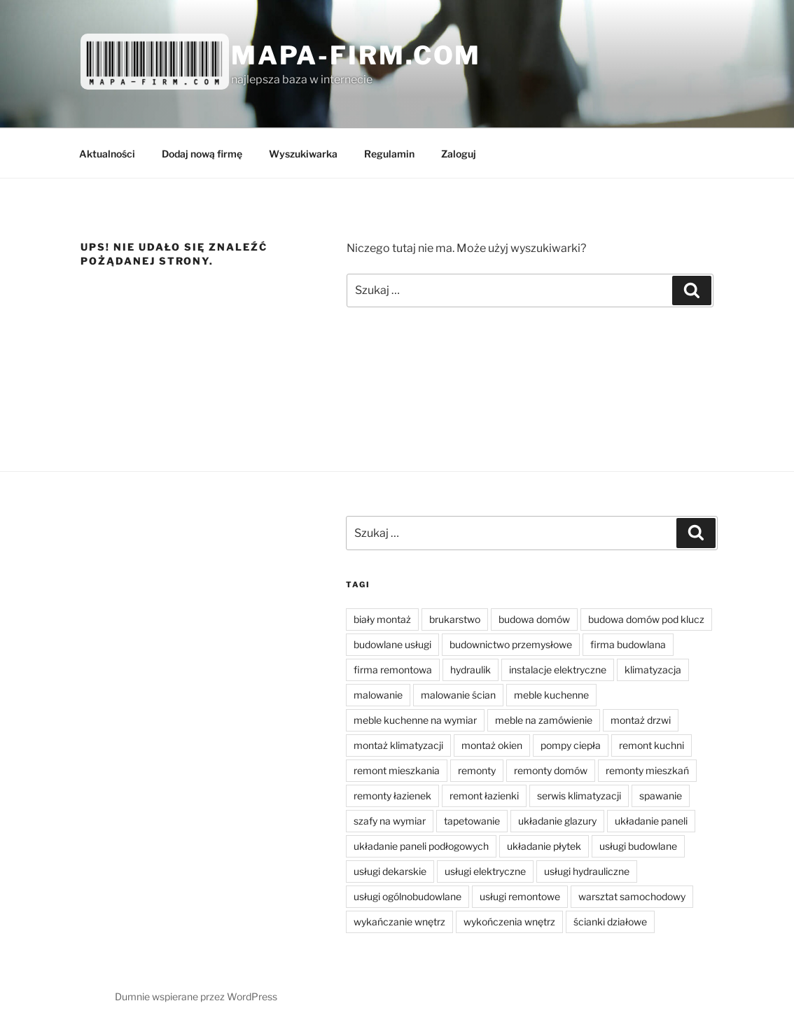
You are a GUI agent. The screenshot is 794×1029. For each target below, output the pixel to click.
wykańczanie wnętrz (399, 921)
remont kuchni (651, 745)
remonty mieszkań (647, 770)
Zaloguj (458, 154)
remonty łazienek (392, 796)
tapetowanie (472, 821)
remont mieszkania (397, 770)
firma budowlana (628, 644)
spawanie (660, 796)
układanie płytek (544, 846)
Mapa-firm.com (356, 55)
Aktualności (107, 154)
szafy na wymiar (390, 821)
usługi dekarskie (390, 871)
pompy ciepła (571, 745)
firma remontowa (393, 670)
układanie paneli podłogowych (421, 846)
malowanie (378, 695)
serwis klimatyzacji (579, 796)
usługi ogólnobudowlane (407, 896)
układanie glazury (557, 821)
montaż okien (491, 745)
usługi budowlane (638, 846)
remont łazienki (484, 796)
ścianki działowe (610, 921)
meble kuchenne (551, 695)
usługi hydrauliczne (586, 871)
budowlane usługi (392, 644)
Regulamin (389, 154)
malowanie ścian (458, 695)
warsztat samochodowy (631, 896)
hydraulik (470, 670)
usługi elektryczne (485, 871)
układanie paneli (651, 821)
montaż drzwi (641, 720)
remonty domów (550, 770)
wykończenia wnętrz (509, 921)
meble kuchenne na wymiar (415, 720)
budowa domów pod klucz (646, 619)
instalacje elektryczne (557, 670)
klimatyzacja (653, 670)
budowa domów (534, 619)
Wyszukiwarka (303, 154)
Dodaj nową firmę (202, 154)
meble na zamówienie (543, 720)
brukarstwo (454, 619)
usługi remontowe (520, 896)
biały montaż (382, 619)
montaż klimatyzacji (398, 745)
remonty (477, 770)
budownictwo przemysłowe (511, 644)
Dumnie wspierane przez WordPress (196, 996)
